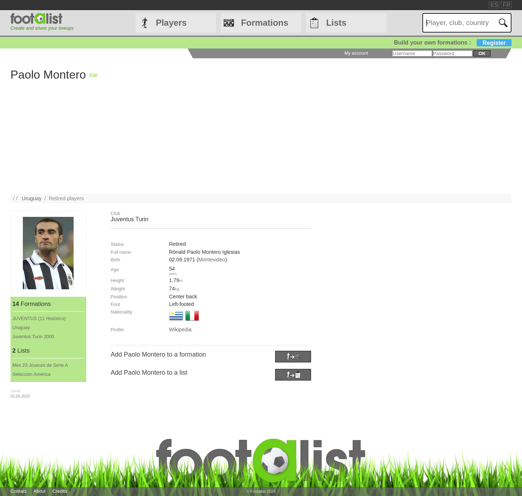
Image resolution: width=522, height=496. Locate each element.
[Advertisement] (228, 143)
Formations (265, 23)
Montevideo (211, 259)
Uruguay (31, 198)
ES (494, 5)
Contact (18, 491)
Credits (60, 491)
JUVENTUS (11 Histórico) (39, 318)
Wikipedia (180, 329)
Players (171, 23)
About (39, 491)
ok (481, 53)
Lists (336, 23)
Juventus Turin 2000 (33, 336)
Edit (94, 75)
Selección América (31, 374)
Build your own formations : (452, 42)
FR (506, 5)
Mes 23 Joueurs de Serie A (40, 365)
